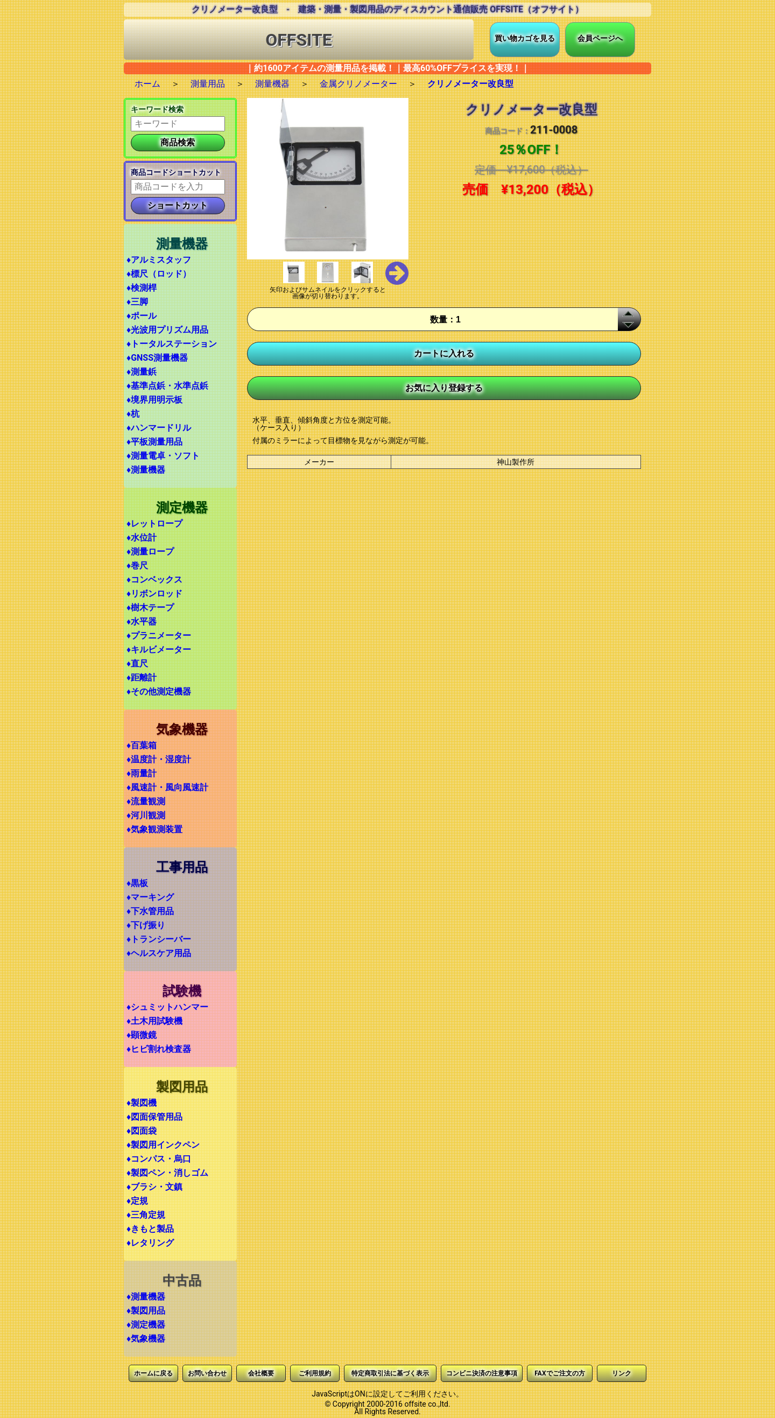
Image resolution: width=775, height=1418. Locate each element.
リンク (621, 1373)
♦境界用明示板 (154, 400)
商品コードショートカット (176, 172)
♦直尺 (137, 663)
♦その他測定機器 (158, 691)
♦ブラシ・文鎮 (154, 1187)
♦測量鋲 (141, 372)
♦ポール (141, 316)
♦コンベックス (154, 579)
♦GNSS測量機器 (157, 358)
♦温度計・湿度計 (158, 759)
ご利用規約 (315, 1373)
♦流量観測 (145, 801)
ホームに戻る (153, 1373)
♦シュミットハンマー (167, 1007)
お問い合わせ (207, 1373)
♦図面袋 (141, 1131)
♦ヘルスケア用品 (158, 953)
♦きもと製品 (150, 1229)
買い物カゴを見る (525, 38)
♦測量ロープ (150, 551)
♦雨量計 (141, 773)
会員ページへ (600, 38)
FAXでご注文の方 (559, 1373)
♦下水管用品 (150, 911)
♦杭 (132, 414)
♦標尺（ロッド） (158, 274)
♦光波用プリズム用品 (167, 330)
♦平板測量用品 (154, 442)
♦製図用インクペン (163, 1145)
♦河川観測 (145, 815)
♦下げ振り (145, 925)
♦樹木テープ (150, 607)
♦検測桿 (141, 288)
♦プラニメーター (158, 635)
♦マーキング (150, 897)
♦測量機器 (145, 470)
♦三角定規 (145, 1215)
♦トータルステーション (171, 344)
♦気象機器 (145, 1338)
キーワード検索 (157, 109)
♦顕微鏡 (141, 1035)
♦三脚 (137, 302)
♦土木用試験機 (154, 1021)
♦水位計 (141, 537)
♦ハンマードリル (158, 428)
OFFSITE (298, 40)
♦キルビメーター (158, 649)
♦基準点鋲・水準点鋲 (167, 386)
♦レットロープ (154, 523)
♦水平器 (141, 621)
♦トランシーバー (158, 939)
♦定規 (137, 1201)
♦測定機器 (145, 1324)
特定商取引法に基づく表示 (390, 1373)
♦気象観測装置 (154, 829)
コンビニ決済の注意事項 (481, 1373)
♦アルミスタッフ (158, 260)
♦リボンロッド (154, 593)
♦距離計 (141, 677)
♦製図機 (141, 1103)
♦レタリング (150, 1243)
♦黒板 (137, 883)
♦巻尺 (137, 565)
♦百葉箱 (141, 745)
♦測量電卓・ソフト (163, 456)
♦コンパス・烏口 (158, 1159)
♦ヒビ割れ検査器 (158, 1049)
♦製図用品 (145, 1310)
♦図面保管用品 (154, 1117)
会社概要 (261, 1373)
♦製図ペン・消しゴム (167, 1173)
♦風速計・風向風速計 (167, 787)
